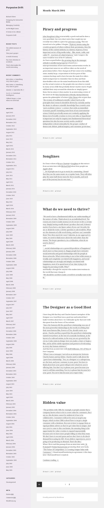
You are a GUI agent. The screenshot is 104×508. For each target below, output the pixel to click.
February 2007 (11, 324)
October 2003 (10, 457)
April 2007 (9, 318)
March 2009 (10, 245)
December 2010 (11, 192)
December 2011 (11, 155)
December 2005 (11, 371)
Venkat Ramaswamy (60, 447)
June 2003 (9, 467)
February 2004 (11, 444)
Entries (10, 494)
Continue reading (51, 460)
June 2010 (9, 199)
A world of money (12, 56)
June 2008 (9, 275)
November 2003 (11, 453)
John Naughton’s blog (51, 36)
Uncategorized (11, 482)
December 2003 (11, 450)
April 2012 (9, 146)
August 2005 (10, 384)
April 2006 (9, 357)
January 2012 (10, 152)
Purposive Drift (14, 7)
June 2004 (9, 430)
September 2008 (11, 265)
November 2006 (11, 334)
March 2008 (10, 285)
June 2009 (9, 235)
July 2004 (9, 427)
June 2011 (9, 175)
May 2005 (9, 394)
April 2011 (9, 182)
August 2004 (10, 424)
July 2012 (9, 136)
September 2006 (11, 341)
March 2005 (10, 400)
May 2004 (9, 434)
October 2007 (10, 298)
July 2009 (9, 232)
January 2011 (10, 189)
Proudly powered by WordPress (53, 497)
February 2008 (11, 288)
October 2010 (10, 195)
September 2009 (11, 225)
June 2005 (9, 391)
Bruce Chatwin (63, 163)
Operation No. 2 (19, 90)
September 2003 (11, 460)
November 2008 (11, 258)
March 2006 (10, 361)
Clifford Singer (11, 98)
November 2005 (11, 374)
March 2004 (10, 440)
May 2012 (9, 142)
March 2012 (10, 149)
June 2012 (9, 139)
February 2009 (11, 248)
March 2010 (10, 208)
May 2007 (9, 314)
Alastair (8, 90)
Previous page (39, 484)
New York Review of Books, (65, 95)
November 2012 (11, 122)
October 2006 (10, 338)
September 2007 (11, 301)
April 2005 (9, 397)
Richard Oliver (11, 17)
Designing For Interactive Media (14, 21)
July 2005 (9, 387)
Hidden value (54, 402)
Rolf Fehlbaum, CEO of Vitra (79, 349)
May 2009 (9, 238)
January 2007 (10, 328)
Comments (11, 498)
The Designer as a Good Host (67, 307)
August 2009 (10, 228)
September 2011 (11, 165)
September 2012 (11, 129)
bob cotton (9, 79)
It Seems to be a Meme (13, 32)
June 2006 (9, 351)
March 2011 (10, 185)
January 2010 (10, 215)
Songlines (51, 156)
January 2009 (10, 251)
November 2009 (11, 218)
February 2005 (11, 404)
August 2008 (10, 268)
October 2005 (10, 377)
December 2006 (11, 331)
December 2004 (11, 410)
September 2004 (11, 420)
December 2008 (11, 255)
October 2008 (10, 261)
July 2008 (9, 271)
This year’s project (12, 53)
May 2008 (9, 278)
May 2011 (9, 179)
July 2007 (9, 308)
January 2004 (10, 447)
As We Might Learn (12, 28)
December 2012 (11, 119)
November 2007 (11, 295)
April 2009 (9, 242)
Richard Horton (82, 95)
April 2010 (9, 205)
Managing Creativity (13, 25)
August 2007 (10, 304)
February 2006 (11, 364)
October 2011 (10, 162)
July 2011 (9, 172)
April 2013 (9, 112)
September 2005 (11, 381)
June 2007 (9, 311)
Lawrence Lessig (74, 42)
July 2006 (9, 348)
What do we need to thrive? (66, 209)
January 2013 (10, 116)
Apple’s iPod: (47, 169)
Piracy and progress (60, 29)
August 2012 (10, 132)
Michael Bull (66, 166)
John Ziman (73, 97)
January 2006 (10, 367)
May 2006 (9, 354)
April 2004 (9, 437)
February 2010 (11, 212)
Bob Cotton (9, 84)
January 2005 (10, 407)
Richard (59, 138)
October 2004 (10, 417)
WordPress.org (11, 501)
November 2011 (11, 159)
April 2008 (9, 281)
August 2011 (10, 169)
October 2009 (10, 222)
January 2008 (10, 291)
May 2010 (9, 202)
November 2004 (11, 414)
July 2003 (9, 463)
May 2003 (9, 470)
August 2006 (10, 344)
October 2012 (10, 126)
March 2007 (10, 321)
